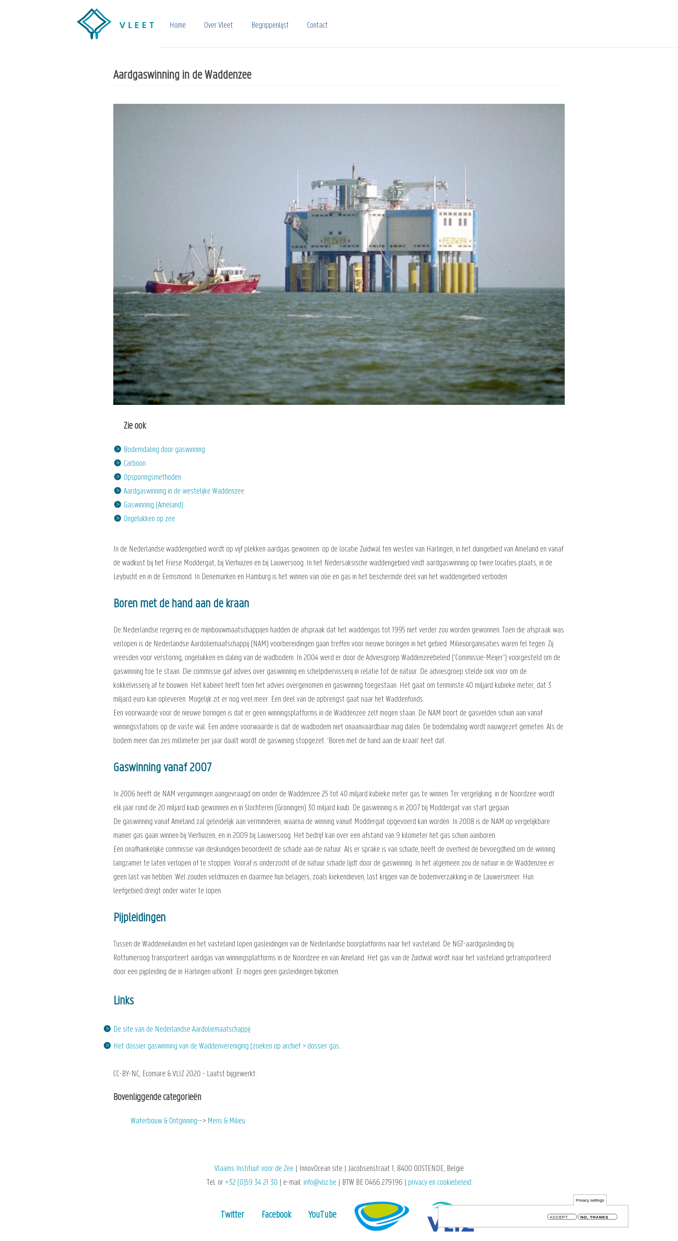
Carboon (135, 464)
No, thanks (594, 1218)
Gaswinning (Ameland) (153, 505)
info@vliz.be (320, 1183)
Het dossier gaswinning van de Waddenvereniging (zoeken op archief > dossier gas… (228, 1046)
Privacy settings (590, 1201)
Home (178, 26)
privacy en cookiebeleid (439, 1183)
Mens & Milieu (226, 1121)
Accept (559, 1218)
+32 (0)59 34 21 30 (251, 1183)
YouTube (322, 1215)
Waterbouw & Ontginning (164, 1121)
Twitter (232, 1215)
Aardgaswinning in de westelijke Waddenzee (184, 491)
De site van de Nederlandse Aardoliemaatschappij (181, 1030)
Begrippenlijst (270, 26)
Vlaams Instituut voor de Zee (254, 1169)
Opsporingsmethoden (152, 478)
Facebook (276, 1215)
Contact (317, 26)
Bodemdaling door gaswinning (164, 450)
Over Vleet (218, 26)
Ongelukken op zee (149, 519)
